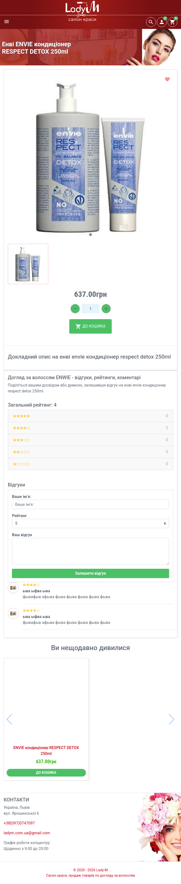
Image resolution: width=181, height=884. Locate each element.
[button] (90, 235)
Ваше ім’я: (21, 496)
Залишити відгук (90, 573)
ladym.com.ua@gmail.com (27, 833)
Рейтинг (19, 515)
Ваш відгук (22, 535)
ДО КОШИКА (90, 326)
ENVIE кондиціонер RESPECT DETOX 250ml (46, 750)
